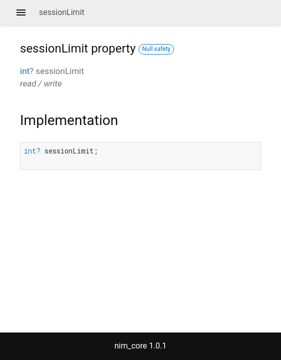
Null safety (156, 49)
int (25, 71)
